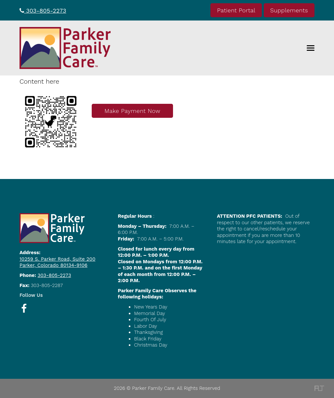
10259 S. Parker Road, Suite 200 (57, 259)
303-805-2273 (43, 10)
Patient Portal (236, 10)
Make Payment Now (132, 110)
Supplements (289, 10)
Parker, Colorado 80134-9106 (53, 265)
